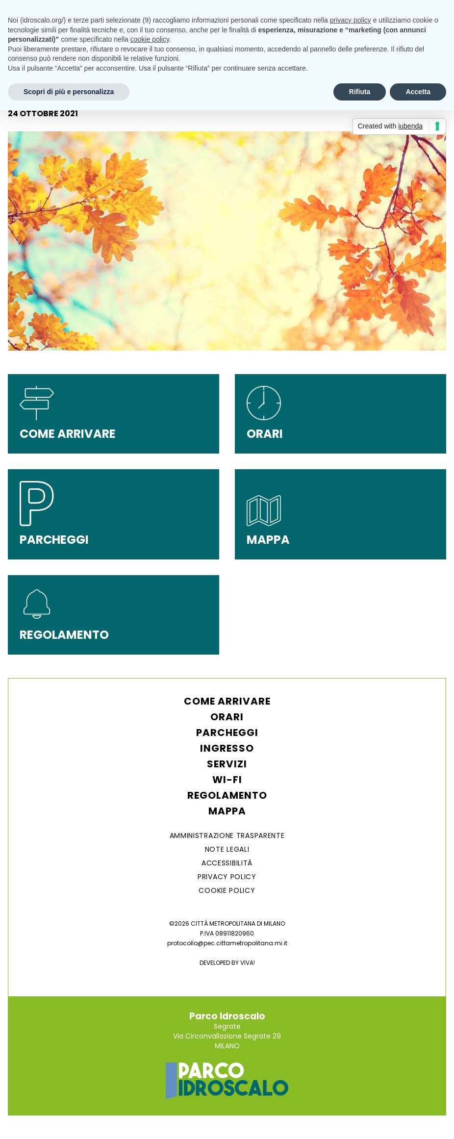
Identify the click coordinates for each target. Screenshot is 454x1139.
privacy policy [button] (350, 20)
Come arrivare (227, 701)
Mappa (227, 811)
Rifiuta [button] (360, 92)
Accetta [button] (417, 92)
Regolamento (227, 795)
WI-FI (227, 779)
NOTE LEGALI (227, 849)
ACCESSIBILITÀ (227, 863)
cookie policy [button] (149, 39)
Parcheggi (227, 732)
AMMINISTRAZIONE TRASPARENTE (227, 835)
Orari (227, 717)
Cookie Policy (227, 890)
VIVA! (247, 963)
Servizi (227, 764)
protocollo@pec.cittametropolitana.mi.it (227, 943)
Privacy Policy (227, 877)
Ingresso (227, 748)
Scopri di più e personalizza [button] (69, 92)
